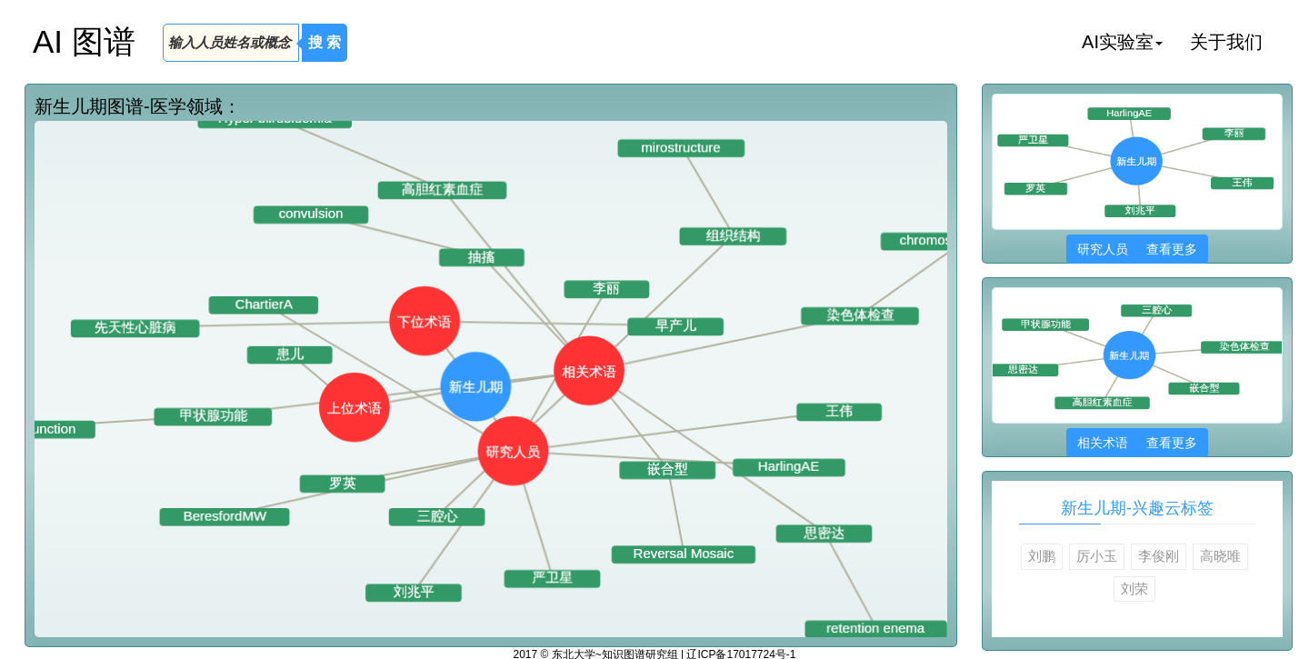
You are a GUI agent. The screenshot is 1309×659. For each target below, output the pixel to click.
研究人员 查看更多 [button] (1136, 249)
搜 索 (324, 42)
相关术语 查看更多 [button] (1136, 442)
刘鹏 (1041, 556)
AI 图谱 (84, 41)
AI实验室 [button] (1122, 42)
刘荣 (1134, 588)
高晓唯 (1220, 556)
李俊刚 (1158, 556)
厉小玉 (1096, 556)
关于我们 (1226, 42)
